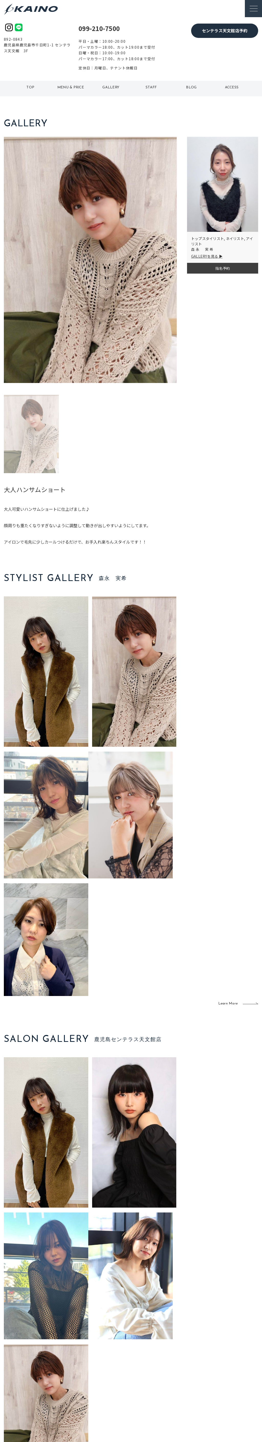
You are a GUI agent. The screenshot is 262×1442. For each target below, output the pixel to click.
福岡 (109, 1376)
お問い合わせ (219, 1401)
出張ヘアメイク (181, 1359)
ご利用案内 (40, 1367)
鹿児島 (110, 1384)
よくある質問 (40, 1375)
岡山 (109, 1368)
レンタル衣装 (146, 1376)
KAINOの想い (219, 1359)
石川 (109, 1359)
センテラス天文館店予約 (225, 30)
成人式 (174, 1376)
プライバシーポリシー (226, 1393)
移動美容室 (144, 1359)
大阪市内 (88, 1368)
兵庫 (85, 1401)
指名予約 (222, 268)
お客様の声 (40, 1384)
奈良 (85, 1393)
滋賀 (85, 1384)
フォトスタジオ (148, 1368)
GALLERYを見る (204, 256)
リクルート (217, 1376)
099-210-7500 (99, 28)
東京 (85, 1359)
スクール (176, 1368)
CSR (211, 1384)
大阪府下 (88, 1376)
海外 (109, 1393)
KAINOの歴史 (219, 1368)
